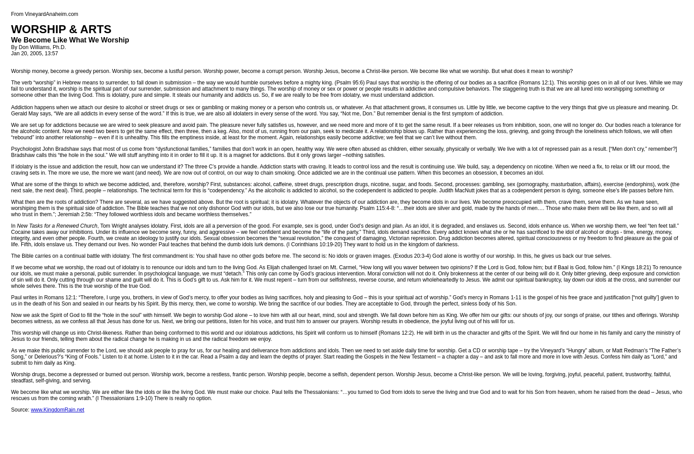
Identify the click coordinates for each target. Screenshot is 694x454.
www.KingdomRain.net (58, 410)
